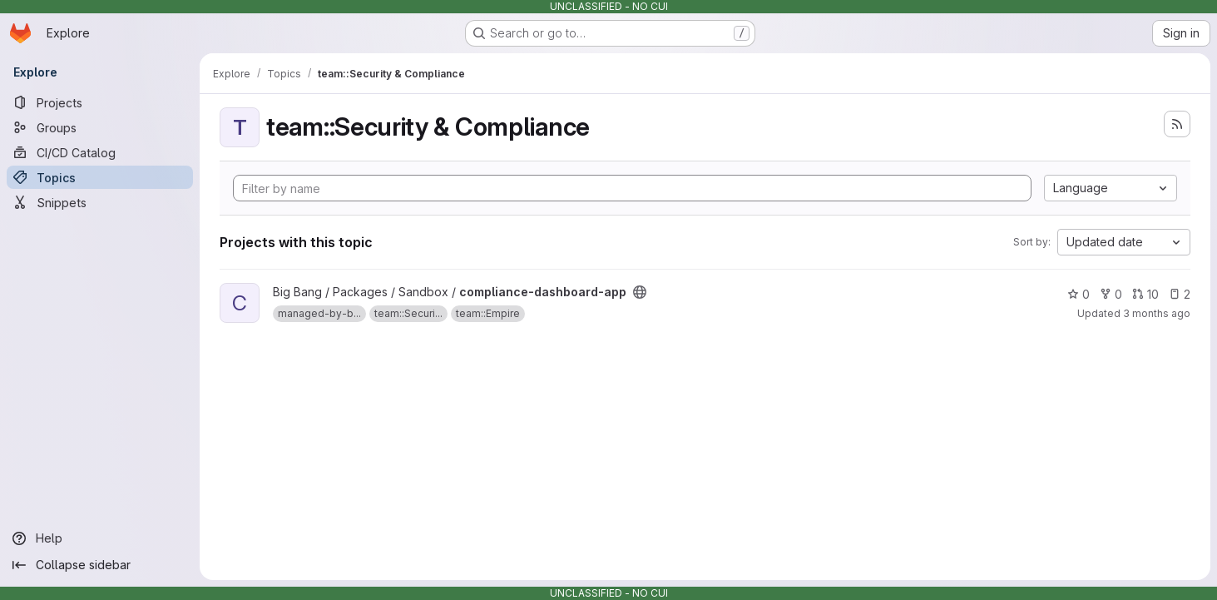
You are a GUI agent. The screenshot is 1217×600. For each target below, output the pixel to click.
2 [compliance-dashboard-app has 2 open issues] (1179, 294)
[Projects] (100, 102)
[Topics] (100, 177)
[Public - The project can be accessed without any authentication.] (639, 292)
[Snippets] (100, 202)
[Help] (100, 538)
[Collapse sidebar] (100, 565)
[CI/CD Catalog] (100, 152)
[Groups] (100, 127)
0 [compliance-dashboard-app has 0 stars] (1078, 294)
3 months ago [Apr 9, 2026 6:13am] (1156, 313)
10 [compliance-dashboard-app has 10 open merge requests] (1145, 294)
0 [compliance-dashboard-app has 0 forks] (1111, 294)
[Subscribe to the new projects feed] (1177, 124)
